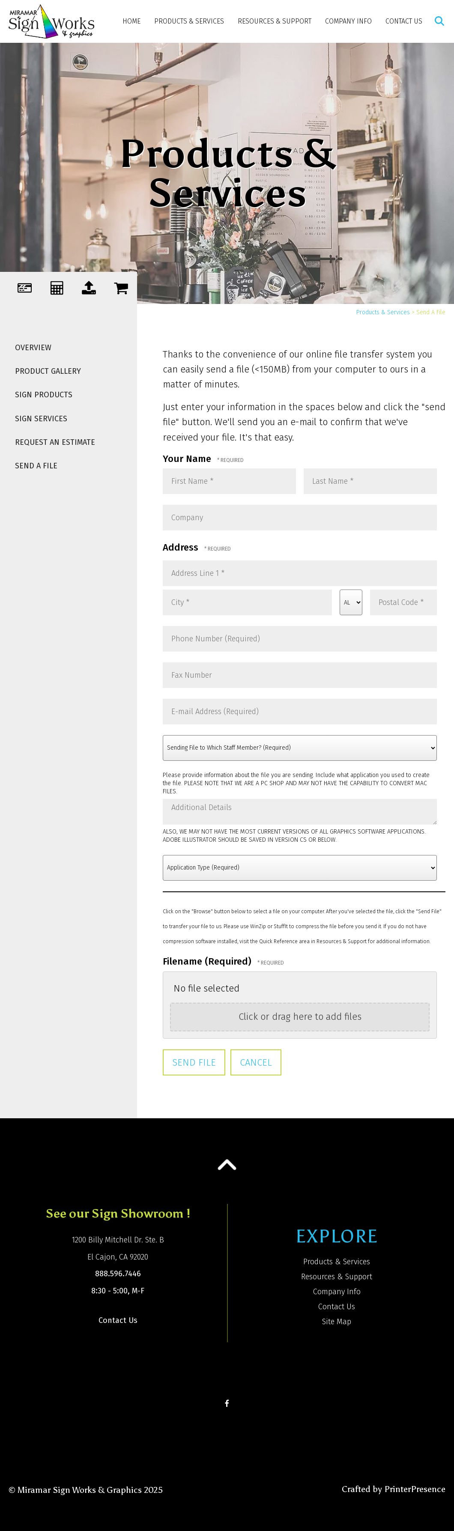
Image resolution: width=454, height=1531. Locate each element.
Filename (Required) (208, 961)
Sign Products (43, 394)
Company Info (348, 21)
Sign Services (41, 418)
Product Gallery (48, 371)
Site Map (336, 1321)
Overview (33, 347)
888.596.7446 (118, 1273)
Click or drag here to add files (300, 1016)
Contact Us (403, 21)
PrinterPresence (414, 1489)
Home (131, 21)
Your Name (188, 459)
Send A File (36, 466)
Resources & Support (274, 21)
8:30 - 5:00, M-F (117, 1291)
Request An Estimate (55, 442)
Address (182, 547)
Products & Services (189, 21)
